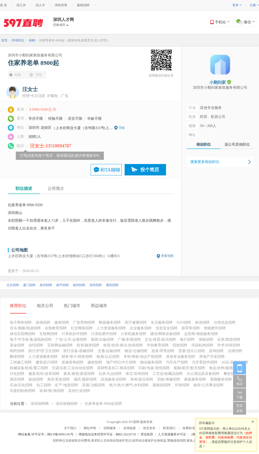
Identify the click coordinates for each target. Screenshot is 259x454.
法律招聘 (235, 351)
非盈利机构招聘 (22, 391)
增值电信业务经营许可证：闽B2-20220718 (107, 434)
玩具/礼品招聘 (110, 374)
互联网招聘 (48, 334)
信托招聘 (35, 345)
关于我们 (70, 428)
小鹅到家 (220, 82)
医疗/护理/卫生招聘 (44, 351)
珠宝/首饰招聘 (137, 374)
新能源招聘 (162, 385)
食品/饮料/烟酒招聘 (224, 368)
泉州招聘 (46, 285)
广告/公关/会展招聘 (71, 339)
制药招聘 (17, 351)
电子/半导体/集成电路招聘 (31, 339)
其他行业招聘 (79, 391)
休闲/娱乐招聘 (141, 379)
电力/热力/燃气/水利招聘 (128, 385)
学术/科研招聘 (228, 345)
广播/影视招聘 (129, 339)
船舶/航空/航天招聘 (189, 368)
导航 (122, 128)
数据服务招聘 (110, 322)
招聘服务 (110, 428)
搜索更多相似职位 (204, 162)
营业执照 (147, 434)
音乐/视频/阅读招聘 (25, 328)
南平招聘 (62, 285)
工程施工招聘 (21, 362)
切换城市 (60, 25)
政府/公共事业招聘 (208, 385)
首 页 (3, 5)
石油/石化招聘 (21, 385)
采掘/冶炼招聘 (93, 385)
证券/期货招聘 (228, 339)
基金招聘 (17, 345)
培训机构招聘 (202, 345)
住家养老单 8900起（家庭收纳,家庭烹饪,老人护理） (74, 40)
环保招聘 (182, 385)
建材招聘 (95, 362)
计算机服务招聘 (133, 334)
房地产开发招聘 (212, 357)
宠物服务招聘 (221, 379)
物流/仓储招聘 (136, 351)
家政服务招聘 (195, 379)
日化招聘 (17, 374)
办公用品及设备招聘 (203, 374)
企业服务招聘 (141, 328)
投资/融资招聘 (88, 345)
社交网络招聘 (81, 328)
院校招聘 (180, 345)
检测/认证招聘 (108, 357)
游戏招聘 (43, 322)
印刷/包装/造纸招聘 (154, 368)
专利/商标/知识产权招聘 (143, 357)
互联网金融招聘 (60, 345)
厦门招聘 (29, 285)
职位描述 (24, 188)
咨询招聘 (216, 351)
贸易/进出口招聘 (191, 351)
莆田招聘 (112, 285)
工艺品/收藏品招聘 (168, 374)
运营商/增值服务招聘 (201, 334)
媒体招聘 (61, 322)
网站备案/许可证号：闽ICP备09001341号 (46, 434)
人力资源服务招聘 (111, 328)
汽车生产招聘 (177, 362)
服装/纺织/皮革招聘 (44, 374)
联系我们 (169, 428)
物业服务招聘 (151, 362)
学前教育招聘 (158, 345)
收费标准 (189, 428)
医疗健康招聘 (136, 322)
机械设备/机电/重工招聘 (29, 368)
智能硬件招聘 (215, 328)
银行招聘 (187, 339)
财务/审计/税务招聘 (77, 357)
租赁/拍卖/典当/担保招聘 (123, 345)
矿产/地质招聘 (66, 385)
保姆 (32, 40)
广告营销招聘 (84, 322)
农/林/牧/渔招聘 (51, 391)
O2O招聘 (184, 322)
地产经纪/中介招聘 (121, 362)
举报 (39, 75)
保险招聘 (206, 339)
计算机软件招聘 (74, 334)
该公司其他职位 (237, 144)
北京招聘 (12, 285)
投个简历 (149, 169)
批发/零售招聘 (163, 351)
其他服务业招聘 (113, 379)
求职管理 (61, 5)
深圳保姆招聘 (66, 404)
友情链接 (129, 428)
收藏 (18, 75)
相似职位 (203, 144)
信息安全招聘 (166, 328)
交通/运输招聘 (109, 351)
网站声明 (90, 428)
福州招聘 (79, 285)
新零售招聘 (191, 328)
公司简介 (56, 188)
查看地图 (167, 256)
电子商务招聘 (21, 322)
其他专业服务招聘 (180, 357)
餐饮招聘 (231, 374)
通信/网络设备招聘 (165, 334)
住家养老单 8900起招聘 (103, 404)
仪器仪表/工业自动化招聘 (72, 368)
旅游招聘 (202, 322)
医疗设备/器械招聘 (78, 351)
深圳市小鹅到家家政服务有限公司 (35, 55)
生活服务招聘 (161, 322)
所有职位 (18, 40)
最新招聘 (83, 5)
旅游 (33, 228)
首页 (4, 40)
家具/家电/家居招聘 (79, 374)
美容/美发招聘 (58, 379)
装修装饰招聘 (72, 362)
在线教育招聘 (56, 328)
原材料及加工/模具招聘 (115, 368)
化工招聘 (44, 385)
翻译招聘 (17, 357)
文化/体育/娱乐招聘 (160, 339)
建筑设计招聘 (46, 362)
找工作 (21, 5)
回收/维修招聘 (168, 379)
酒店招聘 (17, 379)
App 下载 (239, 394)
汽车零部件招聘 (204, 362)
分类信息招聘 (224, 322)
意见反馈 (239, 408)
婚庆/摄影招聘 (85, 379)
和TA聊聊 (110, 170)
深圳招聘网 (40, 404)
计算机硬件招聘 (104, 334)
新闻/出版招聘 (102, 339)
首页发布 (149, 428)
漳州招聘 (95, 285)
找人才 (40, 5)
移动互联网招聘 (22, 334)
